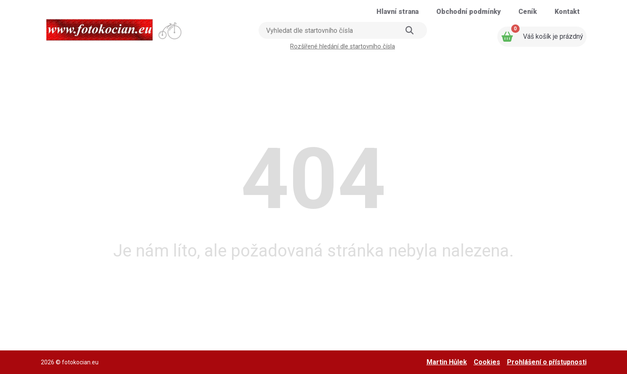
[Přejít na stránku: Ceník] (528, 11)
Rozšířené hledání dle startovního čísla (342, 46)
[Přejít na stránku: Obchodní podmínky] (468, 11)
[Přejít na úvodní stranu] (114, 27)
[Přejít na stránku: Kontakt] (567, 11)
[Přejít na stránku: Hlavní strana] (397, 11)
